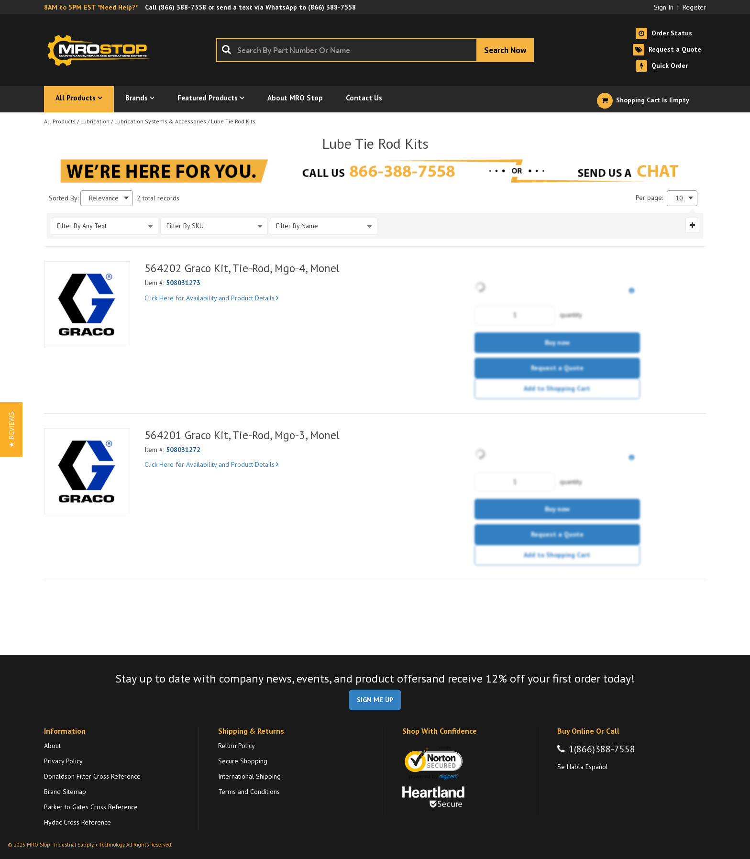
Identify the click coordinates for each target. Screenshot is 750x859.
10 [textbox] (679, 198)
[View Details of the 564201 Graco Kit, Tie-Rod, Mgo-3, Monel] (87, 471)
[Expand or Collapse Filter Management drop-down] (692, 225)
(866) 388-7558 (182, 7)
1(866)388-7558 (602, 749)
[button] (11, 429)
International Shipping (249, 776)
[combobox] (375, 50)
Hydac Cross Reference (77, 822)
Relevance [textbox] (104, 198)
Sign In (663, 7)
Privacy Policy (63, 761)
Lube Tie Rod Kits (233, 121)
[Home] (101, 50)
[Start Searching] (505, 50)
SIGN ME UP (375, 699)
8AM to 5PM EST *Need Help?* (91, 7)
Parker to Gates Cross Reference (91, 807)
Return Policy (236, 745)
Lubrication (95, 121)
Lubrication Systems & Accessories (160, 121)
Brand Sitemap (65, 791)
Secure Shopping (242, 761)
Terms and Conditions (249, 791)
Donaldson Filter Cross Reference (92, 776)
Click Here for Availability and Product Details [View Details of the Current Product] (211, 298)
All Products (60, 121)
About (52, 745)
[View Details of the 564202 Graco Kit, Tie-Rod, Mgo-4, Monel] (87, 304)
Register (694, 7)
